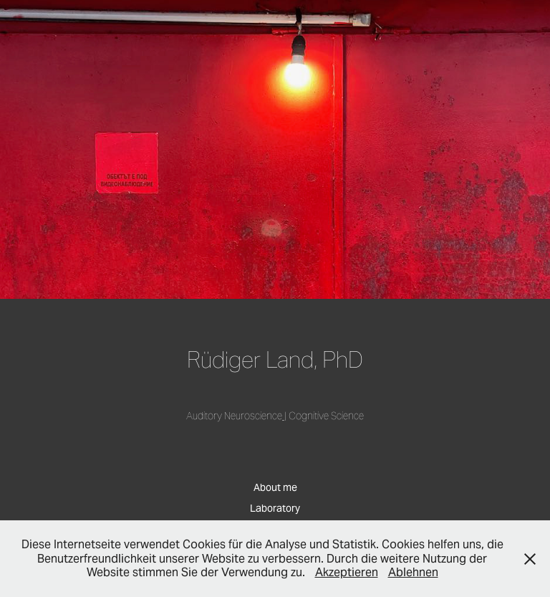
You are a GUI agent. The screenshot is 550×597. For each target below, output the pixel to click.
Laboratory (275, 508)
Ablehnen (413, 572)
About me (275, 487)
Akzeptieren (346, 572)
